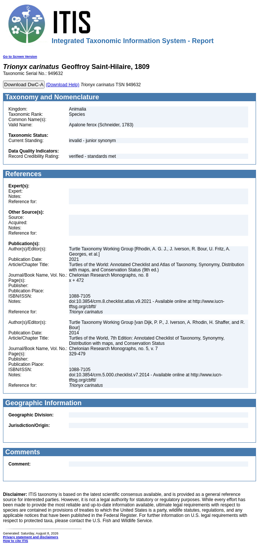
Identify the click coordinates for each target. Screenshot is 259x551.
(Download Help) (62, 84)
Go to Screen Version (20, 56)
